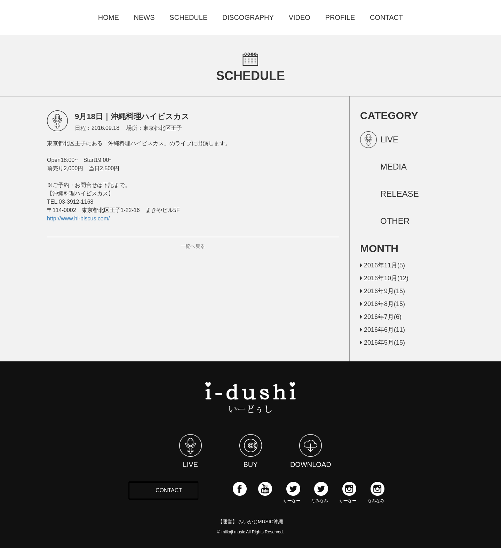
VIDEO (299, 17)
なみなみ (319, 492)
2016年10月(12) (384, 278)
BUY (250, 451)
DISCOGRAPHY (248, 17)
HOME (108, 17)
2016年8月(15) (382, 303)
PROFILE (340, 17)
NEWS (144, 17)
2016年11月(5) (382, 265)
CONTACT (386, 17)
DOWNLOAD (310, 451)
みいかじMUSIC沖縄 (260, 521)
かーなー (292, 492)
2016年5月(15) (382, 342)
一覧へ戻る (193, 246)
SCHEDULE (188, 17)
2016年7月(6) (380, 316)
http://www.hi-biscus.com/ (78, 218)
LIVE (190, 451)
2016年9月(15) (382, 291)
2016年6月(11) (382, 329)
